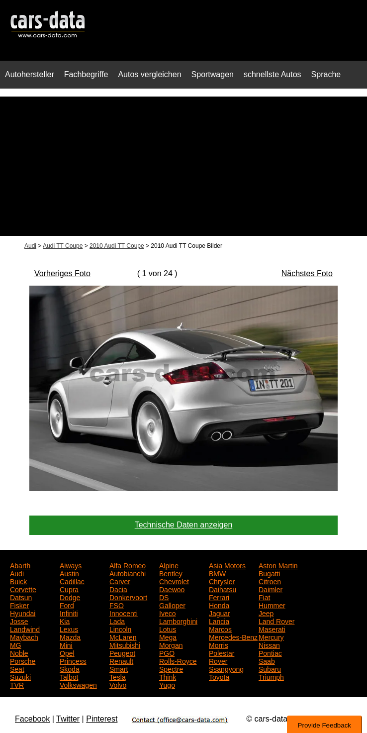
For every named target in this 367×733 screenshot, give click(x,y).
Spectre (171, 668)
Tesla (117, 676)
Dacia (118, 589)
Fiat (264, 597)
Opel (67, 652)
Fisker (19, 605)
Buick (18, 581)
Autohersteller (29, 74)
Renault (121, 660)
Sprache (326, 74)
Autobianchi (127, 573)
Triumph (271, 676)
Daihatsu (222, 589)
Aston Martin (278, 565)
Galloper (172, 605)
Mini (66, 644)
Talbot (69, 676)
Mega (168, 636)
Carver (119, 581)
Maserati (272, 628)
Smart (118, 668)
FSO (116, 605)
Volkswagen (78, 684)
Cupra (69, 589)
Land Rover (276, 621)
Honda (219, 605)
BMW (217, 573)
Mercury (271, 636)
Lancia (219, 621)
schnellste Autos (272, 74)
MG (15, 644)
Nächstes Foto (307, 273)
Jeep (266, 613)
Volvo (117, 684)
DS (164, 597)
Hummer (272, 605)
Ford (67, 605)
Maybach (24, 636)
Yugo (167, 684)
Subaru (270, 668)
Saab (267, 660)
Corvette (23, 589)
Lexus (69, 628)
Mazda (70, 636)
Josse (19, 621)
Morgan (171, 644)
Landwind (25, 628)
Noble (19, 652)
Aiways (71, 565)
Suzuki (20, 676)
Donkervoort (128, 597)
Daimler (270, 589)
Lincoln (120, 628)
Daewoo (171, 589)
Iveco (167, 613)
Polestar (221, 652)
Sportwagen (212, 74)
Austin (69, 573)
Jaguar (219, 613)
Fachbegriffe (86, 74)
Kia (65, 621)
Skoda (70, 668)
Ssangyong (226, 668)
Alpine (169, 565)
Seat (17, 668)
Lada (117, 621)
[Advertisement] (183, 166)
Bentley (171, 573)
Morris (218, 644)
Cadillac (72, 581)
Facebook (32, 719)
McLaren (122, 636)
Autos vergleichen (149, 74)
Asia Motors (227, 565)
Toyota (219, 676)
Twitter (68, 719)
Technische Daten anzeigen (184, 525)
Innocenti (123, 613)
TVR (17, 684)
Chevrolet (174, 581)
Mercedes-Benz (233, 636)
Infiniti (69, 613)
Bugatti (269, 573)
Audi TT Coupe (63, 245)
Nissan (269, 644)
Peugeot (122, 652)
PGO (167, 652)
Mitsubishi (124, 644)
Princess (73, 660)
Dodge (70, 597)
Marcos (220, 628)
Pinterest (101, 719)
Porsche (22, 660)
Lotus (167, 628)
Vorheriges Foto (62, 273)
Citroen (270, 581)
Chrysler (222, 581)
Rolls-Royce (177, 660)
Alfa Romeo (127, 565)
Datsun (21, 597)
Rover (218, 660)
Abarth (20, 565)
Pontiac (270, 652)
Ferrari (219, 597)
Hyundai (22, 613)
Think (167, 676)
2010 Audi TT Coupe (117, 245)
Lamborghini (178, 621)
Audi (30, 245)
